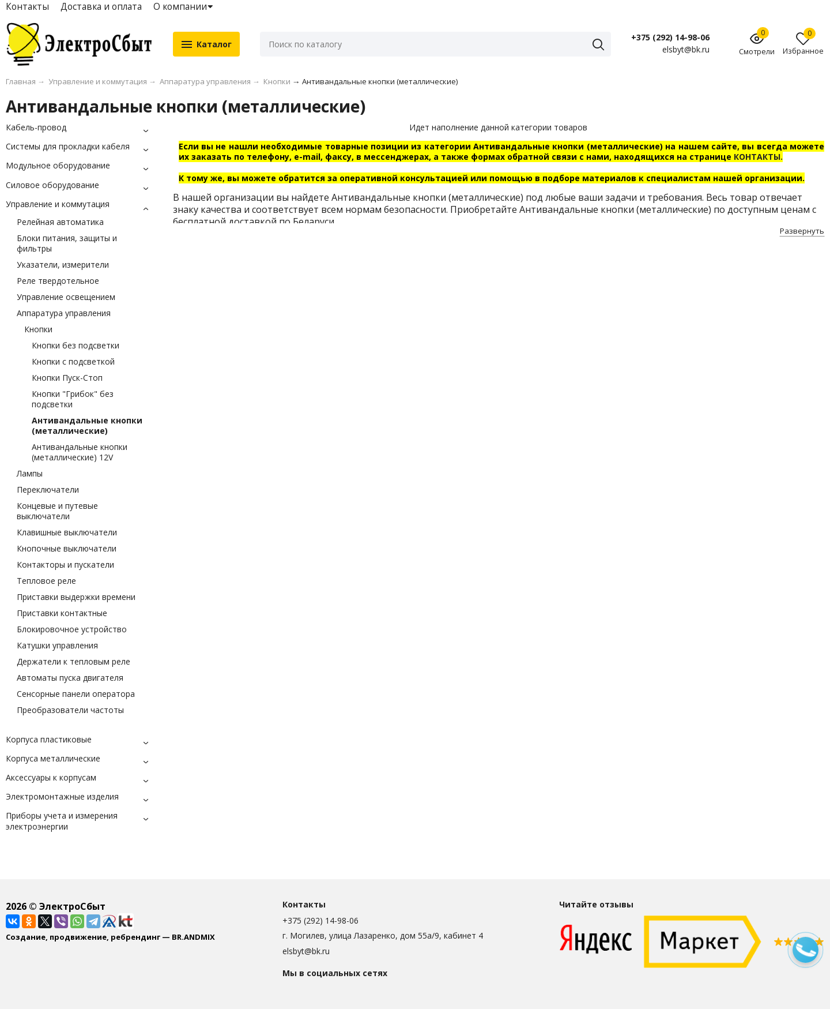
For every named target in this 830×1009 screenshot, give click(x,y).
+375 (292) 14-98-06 (670, 37)
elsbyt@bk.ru (306, 951)
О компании (180, 7)
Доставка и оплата (101, 7)
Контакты (27, 7)
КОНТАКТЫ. (758, 156)
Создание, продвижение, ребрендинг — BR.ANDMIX (110, 937)
